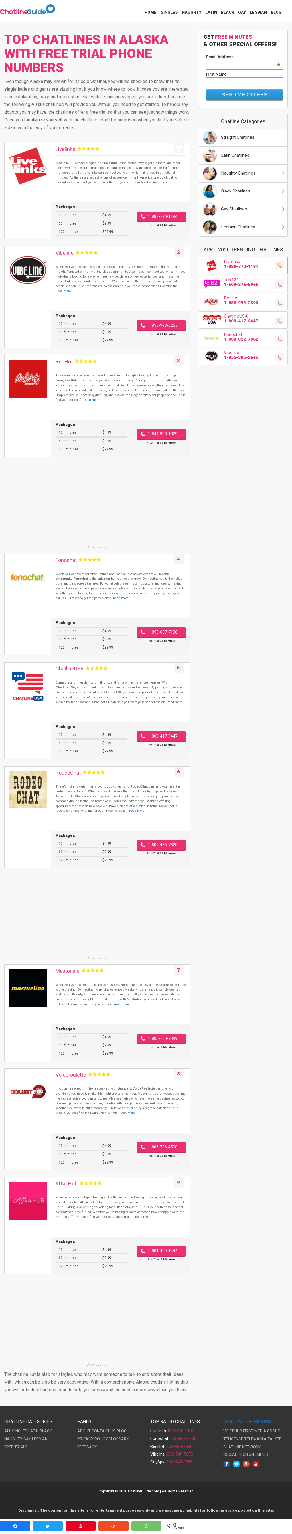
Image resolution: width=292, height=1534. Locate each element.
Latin (211, 12)
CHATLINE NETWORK (242, 1447)
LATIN (33, 1431)
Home (151, 12)
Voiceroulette (71, 1075)
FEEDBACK (87, 1447)
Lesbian (258, 12)
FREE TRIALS (16, 1447)
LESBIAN (40, 1439)
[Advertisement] (97, 505)
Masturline (68, 971)
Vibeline (65, 253)
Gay (242, 12)
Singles (169, 12)
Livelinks (65, 149)
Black (227, 12)
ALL (7, 1431)
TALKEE (274, 1439)
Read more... (161, 182)
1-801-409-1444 (162, 1251)
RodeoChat (68, 773)
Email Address (243, 57)
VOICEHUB (232, 1431)
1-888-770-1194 (162, 216)
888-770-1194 (181, 1430)
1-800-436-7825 (162, 844)
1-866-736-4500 (162, 1147)
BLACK (46, 1431)
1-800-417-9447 (162, 736)
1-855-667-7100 (162, 632)
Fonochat (66, 560)
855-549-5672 (180, 1454)
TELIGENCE (233, 1439)
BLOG (122, 1431)
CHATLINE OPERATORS (247, 1421)
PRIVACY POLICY (92, 1439)
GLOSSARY (119, 1439)
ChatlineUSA (70, 669)
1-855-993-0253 (162, 325)
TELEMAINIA (255, 1439)
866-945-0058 (179, 1462)
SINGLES (19, 1431)
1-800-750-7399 (162, 1038)
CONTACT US (104, 1431)
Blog (276, 12)
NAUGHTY (13, 1439)
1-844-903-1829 (162, 434)
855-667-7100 (183, 1438)
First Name (216, 74)
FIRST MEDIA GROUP (261, 1431)
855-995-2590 (179, 1446)
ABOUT (84, 1431)
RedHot (64, 362)
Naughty (191, 12)
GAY (27, 1439)
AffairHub (67, 1184)
